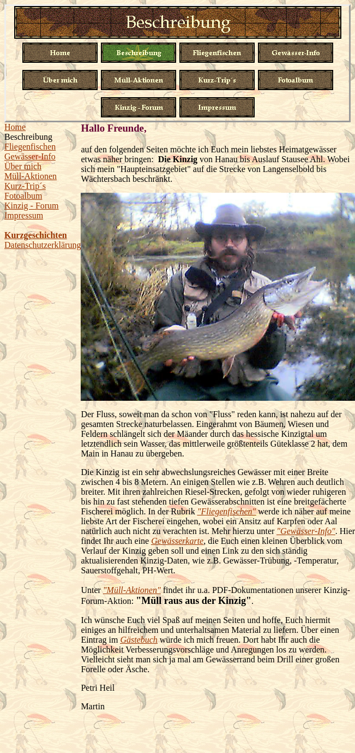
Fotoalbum (23, 195)
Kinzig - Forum (31, 205)
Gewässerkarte (177, 541)
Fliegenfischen (30, 146)
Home (15, 127)
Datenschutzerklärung (42, 245)
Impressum (23, 215)
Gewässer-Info (30, 156)
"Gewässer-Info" (305, 531)
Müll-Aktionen (30, 176)
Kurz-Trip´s (25, 186)
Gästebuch (138, 639)
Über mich (22, 166)
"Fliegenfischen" (226, 511)
